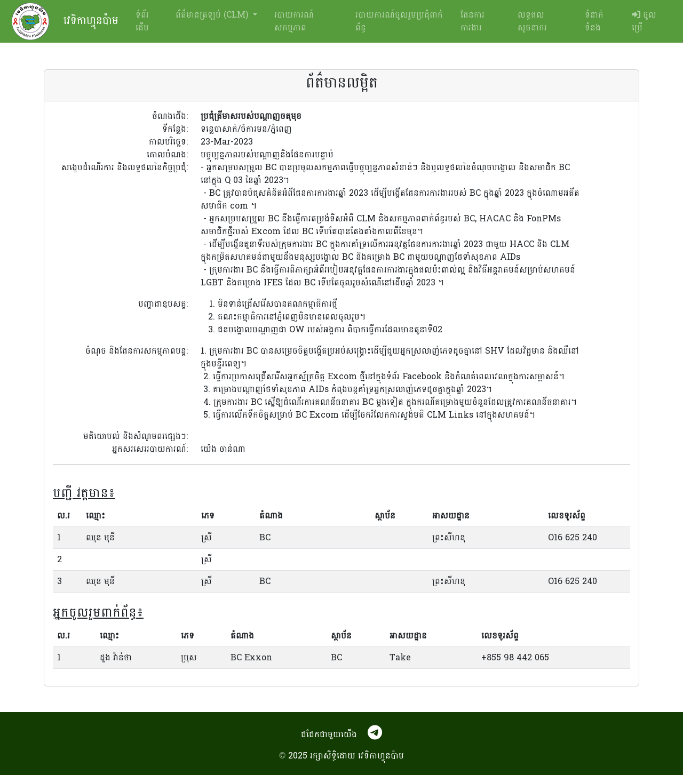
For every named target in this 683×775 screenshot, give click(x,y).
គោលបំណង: (167, 154)
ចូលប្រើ (644, 21)
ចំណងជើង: (170, 116)
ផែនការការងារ (472, 21)
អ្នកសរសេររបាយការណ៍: (150, 449)
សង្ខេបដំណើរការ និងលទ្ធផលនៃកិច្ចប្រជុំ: (124, 168)
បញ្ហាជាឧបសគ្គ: (163, 304)
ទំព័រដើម (142, 21)
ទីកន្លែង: (175, 129)
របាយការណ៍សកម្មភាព (294, 21)
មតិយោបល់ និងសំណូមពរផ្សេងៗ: (135, 436)
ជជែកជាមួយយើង (329, 734)
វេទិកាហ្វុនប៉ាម (65, 21)
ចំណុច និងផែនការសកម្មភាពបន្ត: (136, 351)
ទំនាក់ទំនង (594, 21)
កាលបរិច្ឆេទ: (168, 141)
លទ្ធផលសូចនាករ (532, 21)
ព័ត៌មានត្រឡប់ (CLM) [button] (213, 14)
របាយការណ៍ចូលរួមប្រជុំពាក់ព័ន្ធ (399, 21)
